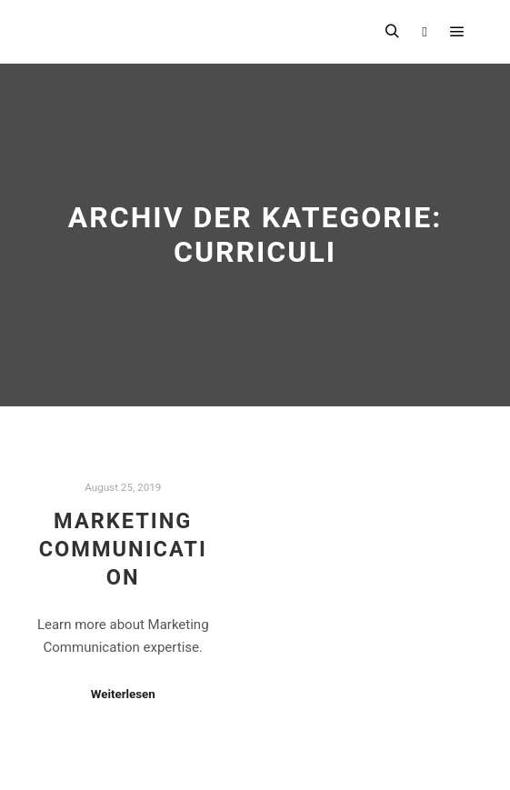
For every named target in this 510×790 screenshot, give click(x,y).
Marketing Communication (123, 548)
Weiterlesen (123, 694)
